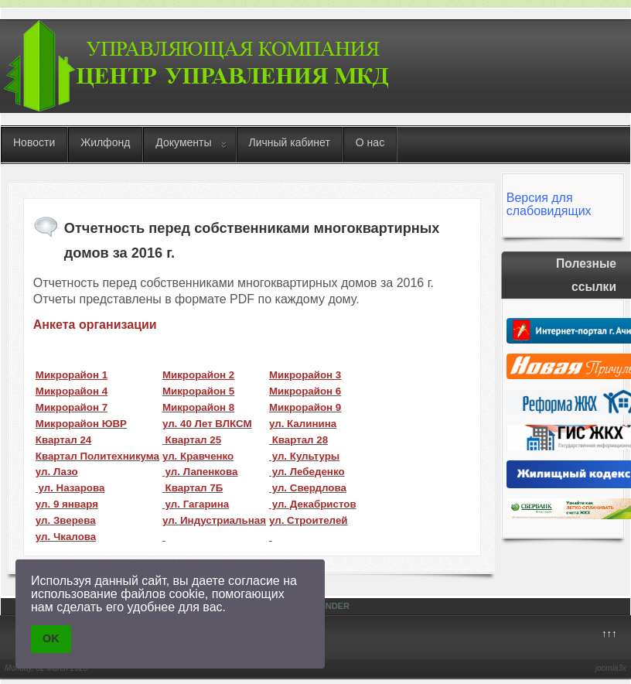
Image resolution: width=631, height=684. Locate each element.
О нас (370, 142)
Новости (34, 142)
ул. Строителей (308, 520)
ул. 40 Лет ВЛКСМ (207, 423)
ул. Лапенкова (200, 471)
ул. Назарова (70, 488)
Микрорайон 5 (198, 391)
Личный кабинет (289, 142)
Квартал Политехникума (97, 456)
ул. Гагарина (195, 504)
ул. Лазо (57, 471)
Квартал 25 (191, 440)
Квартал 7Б (192, 488)
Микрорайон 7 (71, 407)
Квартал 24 (63, 440)
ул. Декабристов (312, 504)
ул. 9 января (67, 504)
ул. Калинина (302, 423)
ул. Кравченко (198, 456)
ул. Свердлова (307, 488)
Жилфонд (105, 142)
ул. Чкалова (66, 536)
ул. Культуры (304, 456)
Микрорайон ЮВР (81, 423)
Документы (183, 142)
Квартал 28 (298, 440)
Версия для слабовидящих (549, 204)
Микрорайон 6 (305, 391)
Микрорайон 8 (198, 407)
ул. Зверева (66, 520)
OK (51, 638)
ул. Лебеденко (307, 471)
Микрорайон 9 (305, 407)
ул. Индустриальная (214, 520)
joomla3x (610, 668)
